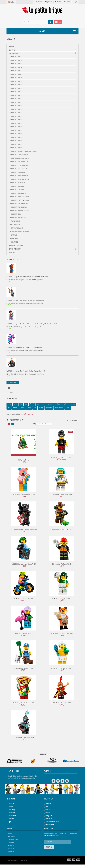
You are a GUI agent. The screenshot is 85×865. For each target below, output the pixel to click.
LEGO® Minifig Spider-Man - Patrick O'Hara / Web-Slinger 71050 (25, 301)
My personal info (12, 816)
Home (47, 807)
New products (12, 259)
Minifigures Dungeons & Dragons (20, 155)
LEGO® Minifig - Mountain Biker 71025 (23, 599)
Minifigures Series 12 (16, 95)
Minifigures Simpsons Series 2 (19, 217)
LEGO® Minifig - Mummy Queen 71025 (61, 495)
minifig (41, 408)
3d (21, 404)
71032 (67, 408)
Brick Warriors (11, 837)
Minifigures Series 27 (16, 148)
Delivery (48, 813)
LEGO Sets (12, 50)
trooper (22, 408)
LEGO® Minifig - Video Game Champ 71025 (24, 564)
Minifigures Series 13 (16, 99)
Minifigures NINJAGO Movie (18, 182)
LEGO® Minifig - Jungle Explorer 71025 (61, 530)
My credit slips (11, 810)
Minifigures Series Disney (17, 186)
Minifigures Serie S (16, 214)
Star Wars (14, 235)
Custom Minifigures (15, 249)
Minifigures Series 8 (16, 81)
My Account (38, 2)
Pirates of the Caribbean (17, 228)
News (11, 393)
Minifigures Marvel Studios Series (20, 161)
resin (65, 404)
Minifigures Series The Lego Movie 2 (20, 210)
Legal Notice (49, 819)
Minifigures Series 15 (16, 106)
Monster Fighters (16, 224)
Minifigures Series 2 (16, 60)
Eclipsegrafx (11, 846)
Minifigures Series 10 (16, 88)
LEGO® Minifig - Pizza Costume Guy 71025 (24, 703)
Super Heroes (14, 238)
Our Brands (42, 754)
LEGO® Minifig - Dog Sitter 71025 (23, 669)
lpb (9, 408)
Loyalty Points (49, 816)
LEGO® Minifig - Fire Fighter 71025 (61, 564)
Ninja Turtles (14, 242)
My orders (10, 807)
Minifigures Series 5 (16, 71)
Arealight (10, 834)
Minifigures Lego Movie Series (19, 207)
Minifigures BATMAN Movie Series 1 (20, 196)
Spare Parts (12, 252)
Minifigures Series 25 (16, 141)
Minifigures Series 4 (16, 67)
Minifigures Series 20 (16, 123)
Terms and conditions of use (53, 822)
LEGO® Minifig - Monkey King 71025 (61, 703)
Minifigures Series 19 (16, 120)
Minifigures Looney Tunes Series (19, 168)
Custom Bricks (11, 843)
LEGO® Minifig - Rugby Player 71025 (61, 599)
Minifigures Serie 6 (16, 74)
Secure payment (50, 825)
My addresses (11, 813)
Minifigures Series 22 (16, 130)
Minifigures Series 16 (16, 109)
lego (38, 404)
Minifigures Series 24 (17, 137)
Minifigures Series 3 (16, 64)
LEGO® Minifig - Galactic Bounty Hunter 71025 (24, 530)
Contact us (48, 804)
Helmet (29, 408)
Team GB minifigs (15, 221)
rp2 (43, 404)
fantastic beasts (58, 408)
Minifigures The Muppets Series (19, 165)
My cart (57, 2)
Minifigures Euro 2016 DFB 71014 (19, 203)
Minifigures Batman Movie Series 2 (20, 200)
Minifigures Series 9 (16, 85)
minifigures (57, 404)
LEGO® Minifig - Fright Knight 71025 (24, 738)
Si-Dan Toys (11, 849)
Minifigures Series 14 (16, 102)
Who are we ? (49, 810)
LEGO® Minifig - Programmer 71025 (61, 458)
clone (9, 404)
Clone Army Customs (13, 840)
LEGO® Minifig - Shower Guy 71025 (61, 669)
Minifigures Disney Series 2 (18, 189)
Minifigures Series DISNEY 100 (18, 193)
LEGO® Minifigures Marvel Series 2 (20, 158)
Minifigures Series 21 (16, 127)
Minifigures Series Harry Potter (19, 175)
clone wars (72, 404)
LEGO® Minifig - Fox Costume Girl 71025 (61, 634)
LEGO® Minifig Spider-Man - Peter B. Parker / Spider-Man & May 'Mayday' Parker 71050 (32, 324)
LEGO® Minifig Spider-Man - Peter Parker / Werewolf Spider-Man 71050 (27, 277)
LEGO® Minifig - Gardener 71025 (24, 634)
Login (75, 2)
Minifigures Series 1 (16, 57)
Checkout (67, 2)
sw (35, 408)
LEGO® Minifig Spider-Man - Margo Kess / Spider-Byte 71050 (24, 348)
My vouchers (11, 819)
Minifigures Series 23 (16, 134)
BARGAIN (11, 46)
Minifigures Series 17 (16, 113)
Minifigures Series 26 (16, 144)
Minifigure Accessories (16, 245)
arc (26, 404)
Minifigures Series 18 (16, 116)
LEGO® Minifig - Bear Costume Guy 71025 (23, 495)
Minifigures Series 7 (16, 78)
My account (10, 799)
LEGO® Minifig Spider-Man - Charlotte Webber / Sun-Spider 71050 (25, 372)
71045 (32, 404)
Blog (8, 388)
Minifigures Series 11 (16, 92)
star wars (15, 408)
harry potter (49, 408)
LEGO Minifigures (14, 53)
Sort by (34, 424)
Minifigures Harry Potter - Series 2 (20, 179)
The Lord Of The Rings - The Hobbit (20, 231)
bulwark (50, 404)
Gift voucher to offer (23, 460)
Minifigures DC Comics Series (18, 172)
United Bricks (11, 852)
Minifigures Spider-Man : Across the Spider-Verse (24, 151)
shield (15, 404)
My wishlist (48, 2)
